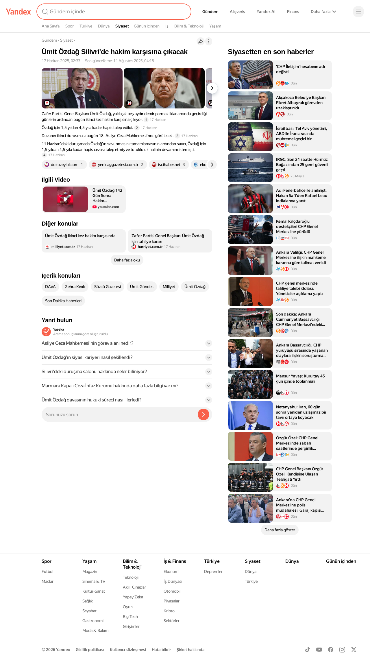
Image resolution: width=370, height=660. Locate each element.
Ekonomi (171, 571)
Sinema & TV (93, 581)
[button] (84, 199)
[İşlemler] (208, 41)
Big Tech (130, 616)
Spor (69, 26)
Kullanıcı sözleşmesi (128, 649)
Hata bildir (161, 649)
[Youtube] (319, 649)
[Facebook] (330, 649)
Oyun (128, 606)
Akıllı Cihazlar (134, 587)
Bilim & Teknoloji (189, 26)
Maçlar (47, 581)
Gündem (210, 11)
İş (167, 26)
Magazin (89, 571)
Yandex (63, 649)
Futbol (47, 571)
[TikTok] (307, 649)
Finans (293, 11)
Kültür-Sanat (93, 591)
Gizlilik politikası (90, 649)
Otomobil (172, 591)
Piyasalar (172, 601)
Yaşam (215, 26)
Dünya (104, 26)
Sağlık (87, 601)
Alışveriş (237, 11)
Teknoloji (130, 577)
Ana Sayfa (51, 26)
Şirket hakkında (191, 649)
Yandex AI (266, 11)
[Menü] (358, 11)
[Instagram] (342, 649)
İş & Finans (175, 561)
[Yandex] (18, 11)
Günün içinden (147, 26)
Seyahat (89, 611)
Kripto (169, 611)
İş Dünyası (173, 581)
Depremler (213, 571)
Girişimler (131, 626)
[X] (353, 649)
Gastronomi (92, 620)
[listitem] (84, 240)
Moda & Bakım (95, 630)
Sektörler (172, 620)
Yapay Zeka (133, 597)
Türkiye (85, 26)
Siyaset (122, 26)
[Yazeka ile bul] (203, 414)
